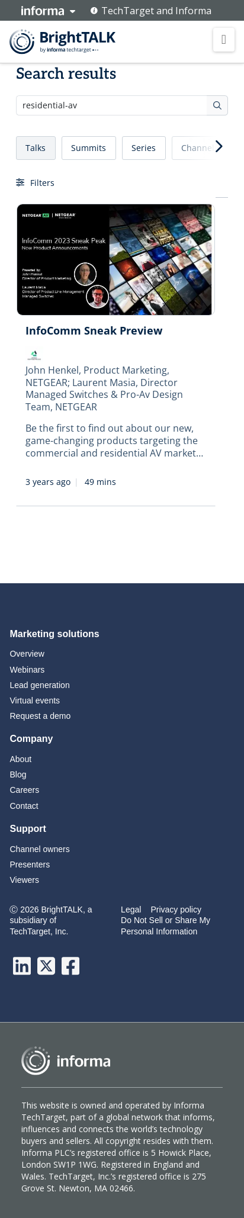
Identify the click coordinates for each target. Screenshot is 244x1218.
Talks (35, 147)
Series (143, 147)
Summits (88, 147)
